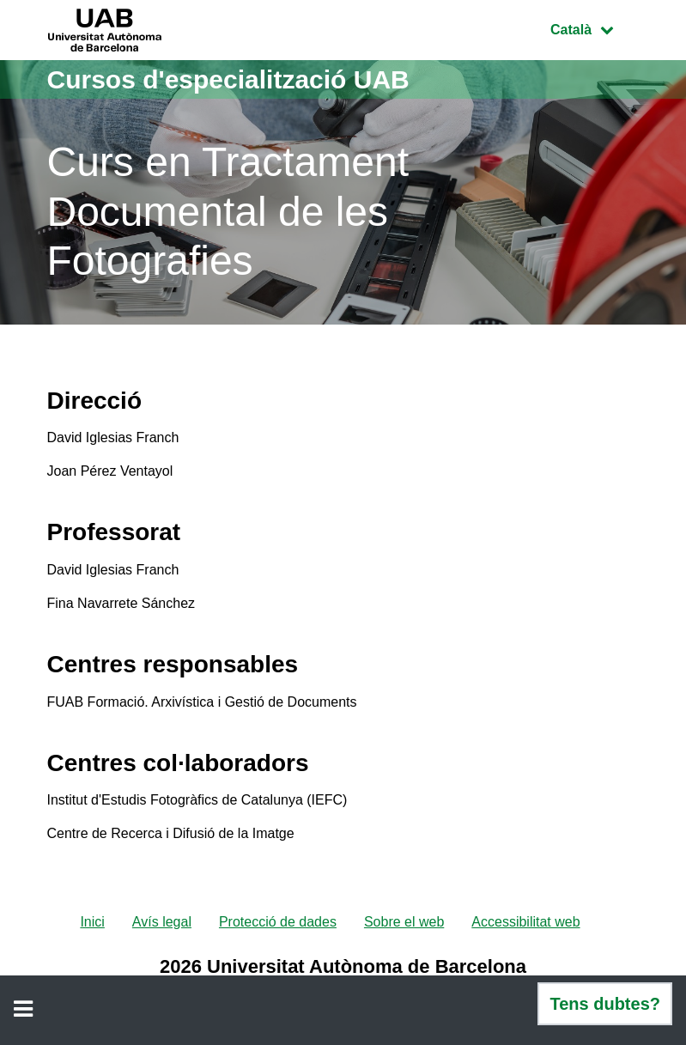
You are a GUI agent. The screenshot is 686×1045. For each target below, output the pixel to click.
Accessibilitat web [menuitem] (525, 921)
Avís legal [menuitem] (161, 921)
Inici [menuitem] (92, 921)
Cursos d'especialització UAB (228, 79)
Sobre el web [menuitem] (404, 921)
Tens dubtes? (604, 1003)
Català (594, 28)
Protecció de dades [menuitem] (278, 921)
